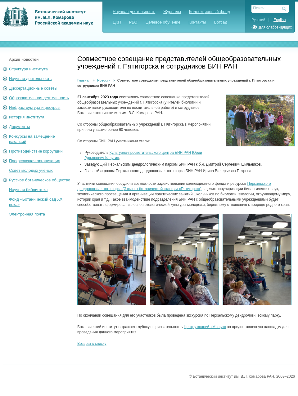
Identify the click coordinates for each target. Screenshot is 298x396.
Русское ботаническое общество (39, 180)
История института (26, 117)
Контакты (197, 22)
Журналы (172, 11)
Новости (104, 80)
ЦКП (117, 22)
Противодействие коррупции (36, 151)
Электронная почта (27, 214)
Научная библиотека (28, 189)
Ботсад (221, 22)
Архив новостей (23, 59)
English (279, 20)
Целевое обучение (163, 22)
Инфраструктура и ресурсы (34, 107)
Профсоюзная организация (34, 160)
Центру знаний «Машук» (205, 327)
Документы (19, 126)
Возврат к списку (91, 343)
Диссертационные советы (33, 88)
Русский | (262, 20)
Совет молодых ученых (31, 170)
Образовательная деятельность (39, 98)
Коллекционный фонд (209, 11)
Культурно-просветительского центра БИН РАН (150, 152)
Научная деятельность (134, 11)
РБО (133, 22)
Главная (83, 80)
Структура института (28, 69)
